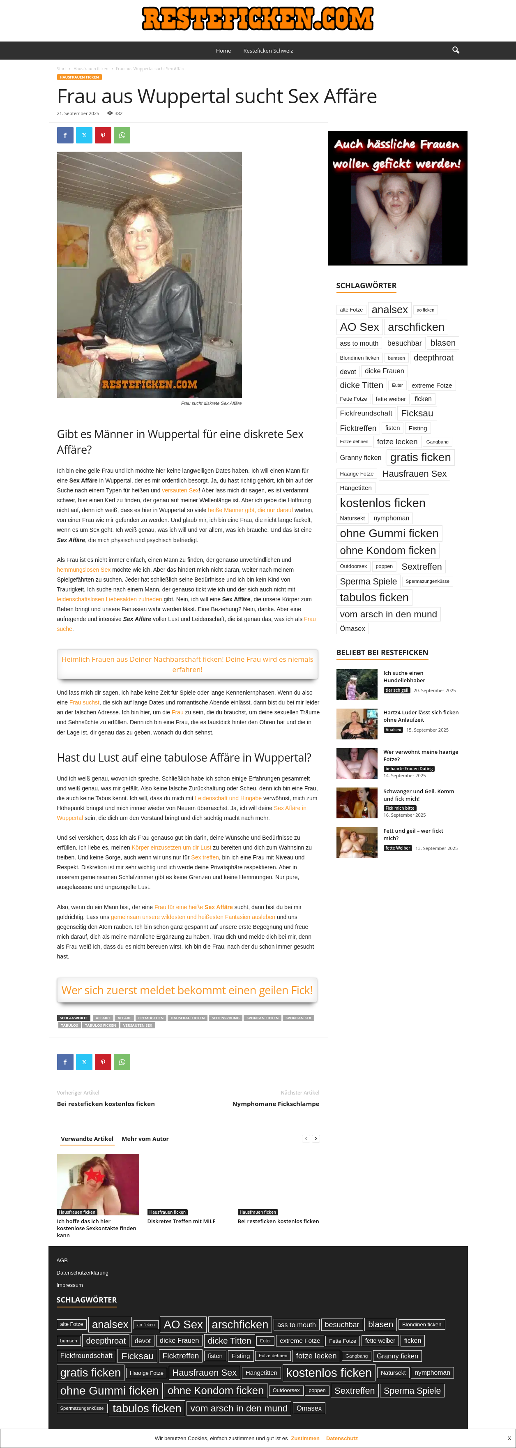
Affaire (103, 1018)
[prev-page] (306, 1138)
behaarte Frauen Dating (409, 768)
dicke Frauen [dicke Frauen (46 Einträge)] (384, 371)
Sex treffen (205, 857)
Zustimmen (305, 1438)
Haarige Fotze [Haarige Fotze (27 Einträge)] (357, 474)
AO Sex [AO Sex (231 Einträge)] (360, 327)
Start (61, 69)
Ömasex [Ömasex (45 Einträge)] (352, 628)
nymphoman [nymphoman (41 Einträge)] (391, 518)
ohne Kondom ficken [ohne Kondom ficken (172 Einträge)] (388, 550)
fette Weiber (398, 848)
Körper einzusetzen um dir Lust (172, 847)
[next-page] (316, 1138)
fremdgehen (151, 1018)
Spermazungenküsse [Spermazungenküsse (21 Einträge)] (427, 581)
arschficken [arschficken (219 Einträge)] (416, 327)
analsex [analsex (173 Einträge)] (390, 309)
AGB (62, 1260)
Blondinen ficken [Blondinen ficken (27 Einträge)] (360, 358)
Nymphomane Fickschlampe (275, 1103)
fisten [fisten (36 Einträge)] (392, 427)
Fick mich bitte (400, 808)
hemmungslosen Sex (84, 569)
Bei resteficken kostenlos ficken (106, 1103)
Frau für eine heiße (193, 907)
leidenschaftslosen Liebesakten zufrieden (109, 599)
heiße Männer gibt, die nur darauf (250, 510)
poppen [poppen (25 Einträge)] (384, 566)
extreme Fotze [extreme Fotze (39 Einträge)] (432, 385)
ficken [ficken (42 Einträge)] (423, 398)
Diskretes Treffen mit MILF (181, 1221)
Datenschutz (342, 1438)
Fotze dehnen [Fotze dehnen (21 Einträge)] (354, 441)
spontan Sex (298, 1018)
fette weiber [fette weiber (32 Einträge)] (391, 399)
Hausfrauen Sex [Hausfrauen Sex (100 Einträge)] (414, 474)
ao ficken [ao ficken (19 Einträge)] (426, 309)
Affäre (124, 1018)
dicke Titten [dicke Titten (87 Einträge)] (362, 385)
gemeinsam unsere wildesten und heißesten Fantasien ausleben (193, 917)
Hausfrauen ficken (91, 69)
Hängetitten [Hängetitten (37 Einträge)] (356, 487)
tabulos (69, 1025)
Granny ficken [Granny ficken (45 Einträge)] (361, 457)
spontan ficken (262, 1018)
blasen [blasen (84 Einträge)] (443, 342)
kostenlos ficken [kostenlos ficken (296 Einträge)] (383, 503)
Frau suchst (84, 702)
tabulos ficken (100, 1025)
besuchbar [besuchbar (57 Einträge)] (404, 343)
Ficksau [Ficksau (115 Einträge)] (417, 413)
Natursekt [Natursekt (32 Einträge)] (352, 518)
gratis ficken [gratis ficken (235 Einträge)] (420, 457)
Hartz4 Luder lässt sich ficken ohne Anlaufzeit (421, 716)
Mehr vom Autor (145, 1139)
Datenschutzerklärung (82, 1273)
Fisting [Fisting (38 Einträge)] (418, 428)
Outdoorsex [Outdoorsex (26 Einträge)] (353, 566)
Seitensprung (226, 1018)
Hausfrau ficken (187, 1018)
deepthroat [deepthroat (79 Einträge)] (434, 357)
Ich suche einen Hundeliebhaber (405, 676)
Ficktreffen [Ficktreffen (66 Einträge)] (358, 428)
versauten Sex (180, 490)
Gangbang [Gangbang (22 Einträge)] (437, 441)
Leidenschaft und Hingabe (228, 798)
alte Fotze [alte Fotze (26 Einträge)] (351, 310)
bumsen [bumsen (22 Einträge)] (396, 357)
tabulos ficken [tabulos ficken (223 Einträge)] (374, 597)
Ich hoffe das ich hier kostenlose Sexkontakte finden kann (96, 1228)
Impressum (70, 1285)
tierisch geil (397, 690)
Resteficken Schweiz (268, 50)
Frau (178, 712)
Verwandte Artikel (87, 1139)
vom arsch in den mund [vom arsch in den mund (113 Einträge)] (389, 614)
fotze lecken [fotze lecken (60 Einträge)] (397, 441)
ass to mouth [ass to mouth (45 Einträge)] (359, 343)
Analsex (393, 729)
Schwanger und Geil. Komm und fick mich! (419, 795)
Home (223, 50)
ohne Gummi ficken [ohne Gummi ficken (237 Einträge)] (389, 533)
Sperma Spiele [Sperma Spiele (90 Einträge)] (368, 581)
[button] (456, 51)
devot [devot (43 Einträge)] (348, 371)
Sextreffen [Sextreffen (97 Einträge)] (421, 566)
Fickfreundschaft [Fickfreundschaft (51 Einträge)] (366, 413)
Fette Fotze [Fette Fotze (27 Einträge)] (353, 399)
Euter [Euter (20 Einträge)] (397, 385)
